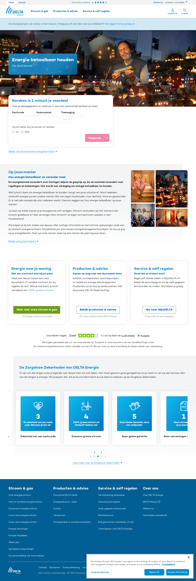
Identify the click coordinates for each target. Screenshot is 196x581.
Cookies (42, 568)
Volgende (98, 138)
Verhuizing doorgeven (109, 502)
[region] (140, 566)
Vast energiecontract (20, 495)
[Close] (188, 557)
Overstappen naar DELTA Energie (115, 529)
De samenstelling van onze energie (26, 556)
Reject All (154, 572)
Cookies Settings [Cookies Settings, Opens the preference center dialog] (100, 572)
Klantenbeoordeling (81, 3)
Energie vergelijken (18, 536)
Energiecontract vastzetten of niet (116, 522)
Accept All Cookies (177, 572)
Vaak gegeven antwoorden (112, 509)
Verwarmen (59, 515)
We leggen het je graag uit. (120, 24)
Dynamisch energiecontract (23, 509)
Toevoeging (68, 112)
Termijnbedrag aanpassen (111, 495)
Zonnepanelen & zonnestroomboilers (72, 522)
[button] (90, 456)
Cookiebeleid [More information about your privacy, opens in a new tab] (168, 565)
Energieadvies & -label (65, 502)
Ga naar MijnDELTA (159, 309)
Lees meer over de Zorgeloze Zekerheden (96, 463)
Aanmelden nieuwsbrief (155, 515)
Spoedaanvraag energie (21, 549)
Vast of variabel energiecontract (25, 502)
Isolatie (57, 509)
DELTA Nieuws (151, 502)
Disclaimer (54, 568)
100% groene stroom (40, 290)
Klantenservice (105, 515)
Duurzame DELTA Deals (65, 495)
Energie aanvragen (18, 529)
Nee (27, 132)
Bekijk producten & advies (98, 309)
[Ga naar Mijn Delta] (172, 11)
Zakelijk (22, 3)
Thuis (11, 3)
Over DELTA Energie (153, 495)
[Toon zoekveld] (184, 11)
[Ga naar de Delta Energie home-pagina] (14, 11)
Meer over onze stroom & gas (37, 309)
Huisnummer (43, 112)
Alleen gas (14, 542)
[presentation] (95, 452)
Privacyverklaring (71, 568)
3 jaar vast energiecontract (23, 522)
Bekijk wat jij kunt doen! (22, 241)
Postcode (18, 112)
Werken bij (158, 3)
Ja (17, 132)
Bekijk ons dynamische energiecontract (31, 151)
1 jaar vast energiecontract (22, 515)
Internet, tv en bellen (176, 3)
